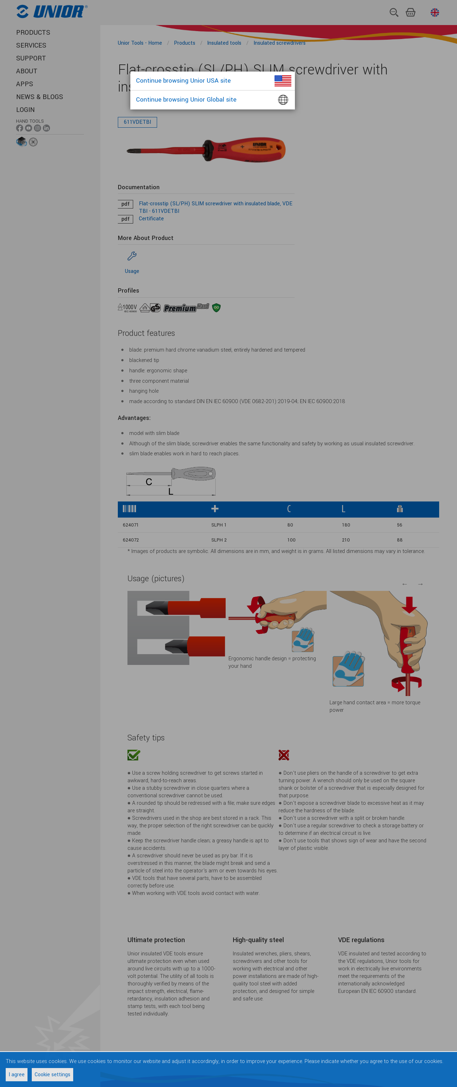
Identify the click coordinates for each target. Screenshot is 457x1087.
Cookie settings (52, 1074)
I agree (17, 1074)
